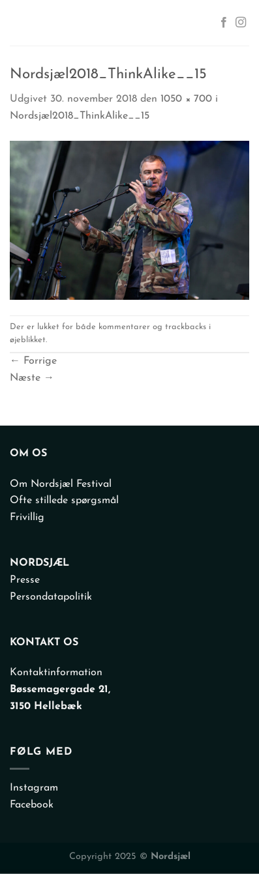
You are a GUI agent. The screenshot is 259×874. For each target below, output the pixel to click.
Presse (25, 580)
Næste (32, 378)
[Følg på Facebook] (224, 23)
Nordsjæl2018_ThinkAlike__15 (79, 116)
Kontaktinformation (56, 672)
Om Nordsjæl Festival (61, 484)
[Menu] (22, 22)
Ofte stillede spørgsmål (64, 500)
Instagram (34, 788)
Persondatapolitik (51, 597)
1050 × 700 (186, 99)
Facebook (31, 805)
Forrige (33, 361)
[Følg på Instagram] (241, 23)
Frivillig (27, 517)
